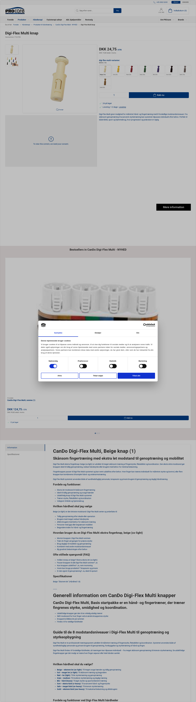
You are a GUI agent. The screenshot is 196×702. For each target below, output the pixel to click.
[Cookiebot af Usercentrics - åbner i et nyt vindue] (143, 325)
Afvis (60, 376)
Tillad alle (136, 376)
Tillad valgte (98, 376)
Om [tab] (137, 333)
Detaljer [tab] (98, 333)
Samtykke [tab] (58, 333)
